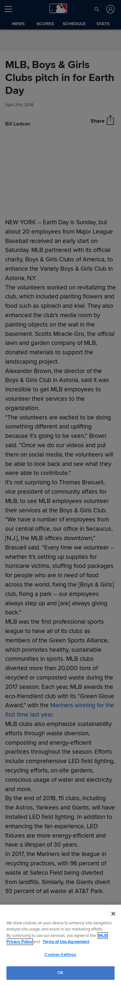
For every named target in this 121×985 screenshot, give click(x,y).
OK (60, 972)
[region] (60, 945)
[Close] (113, 914)
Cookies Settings (60, 954)
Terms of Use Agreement (66, 941)
